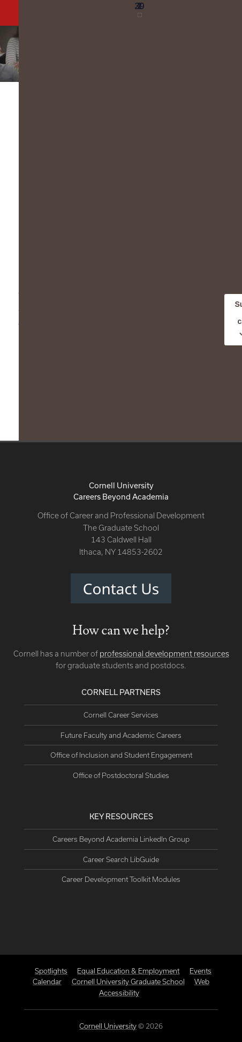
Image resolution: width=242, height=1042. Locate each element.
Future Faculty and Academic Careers (121, 735)
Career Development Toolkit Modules (121, 879)
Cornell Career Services (121, 715)
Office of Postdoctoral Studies (121, 775)
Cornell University (108, 1026)
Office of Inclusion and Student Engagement (121, 755)
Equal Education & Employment (128, 971)
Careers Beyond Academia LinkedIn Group (121, 839)
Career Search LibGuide (121, 859)
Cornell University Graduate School (128, 981)
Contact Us (121, 588)
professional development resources (164, 653)
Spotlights (51, 971)
